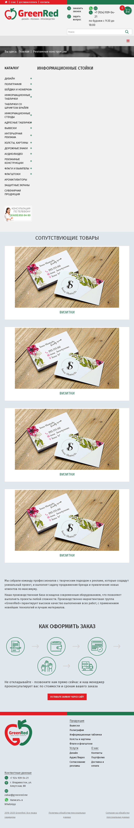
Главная (24, 51)
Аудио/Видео (77, 757)
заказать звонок (78, 10)
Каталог (12, 68)
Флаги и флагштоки (81, 743)
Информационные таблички (86, 734)
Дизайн (74, 752)
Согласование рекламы (77, 764)
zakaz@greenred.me (16, 795)
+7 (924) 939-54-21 (105, 14)
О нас (13, 2)
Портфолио (98, 757)
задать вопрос (77, 18)
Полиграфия (77, 730)
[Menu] (128, 41)
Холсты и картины (80, 739)
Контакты (44, 2)
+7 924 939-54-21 (19, 778)
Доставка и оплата (28, 2)
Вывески (75, 725)
